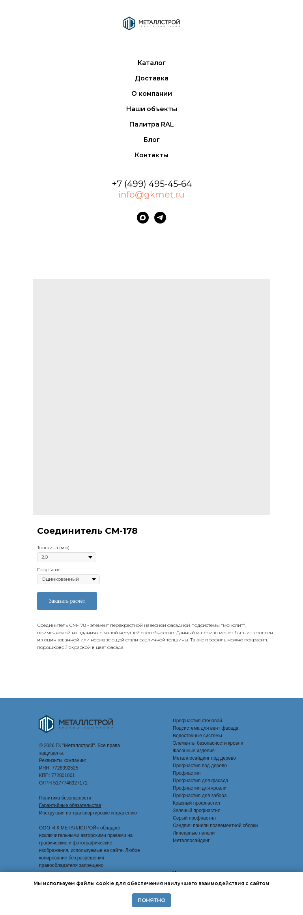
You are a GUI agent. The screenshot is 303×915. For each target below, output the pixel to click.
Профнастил (186, 773)
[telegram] (160, 218)
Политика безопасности (65, 798)
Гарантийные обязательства (70, 805)
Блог (151, 139)
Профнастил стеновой (197, 720)
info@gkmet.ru (151, 194)
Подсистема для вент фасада (205, 728)
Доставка (151, 78)
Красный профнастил (196, 803)
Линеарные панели (194, 833)
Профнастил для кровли (199, 788)
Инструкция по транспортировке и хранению (88, 813)
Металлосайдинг (191, 840)
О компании (151, 93)
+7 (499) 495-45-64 (152, 184)
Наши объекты (151, 109)
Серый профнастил (194, 818)
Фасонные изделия (194, 750)
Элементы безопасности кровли (208, 743)
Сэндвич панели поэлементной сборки (215, 825)
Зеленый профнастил (197, 810)
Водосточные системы (197, 735)
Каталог (151, 63)
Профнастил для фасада (200, 780)
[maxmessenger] (143, 218)
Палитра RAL (151, 124)
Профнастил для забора (200, 795)
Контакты (151, 155)
